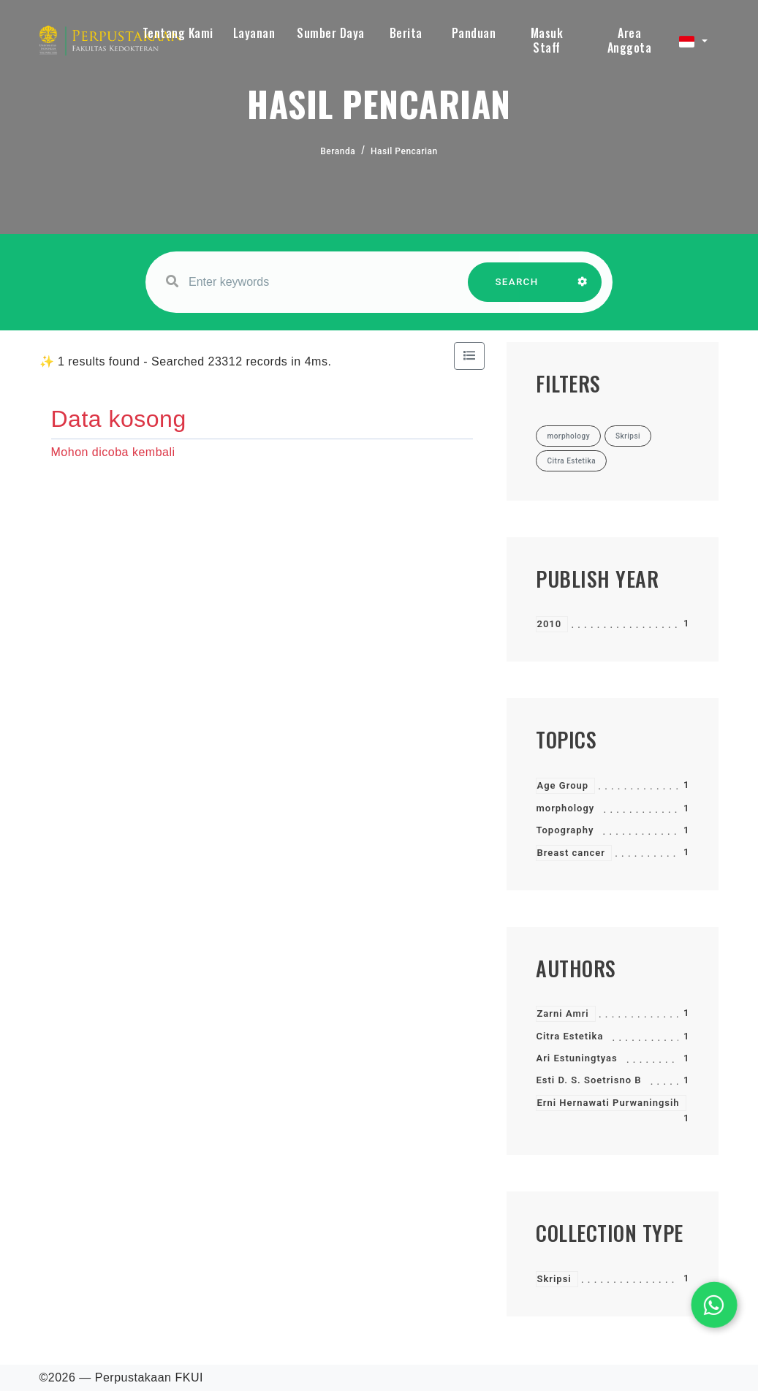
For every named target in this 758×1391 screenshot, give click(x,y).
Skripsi (554, 1278)
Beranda (337, 151)
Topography (565, 830)
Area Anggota (629, 40)
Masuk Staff (547, 40)
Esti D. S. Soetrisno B (588, 1079)
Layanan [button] (254, 33)
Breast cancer (571, 852)
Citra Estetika (569, 1036)
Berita (406, 33)
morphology (565, 808)
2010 (549, 623)
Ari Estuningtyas (576, 1058)
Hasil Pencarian (404, 151)
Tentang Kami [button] (178, 33)
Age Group (562, 785)
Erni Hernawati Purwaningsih (608, 1102)
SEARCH (517, 289)
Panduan (474, 33)
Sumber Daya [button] (331, 33)
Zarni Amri (562, 1013)
